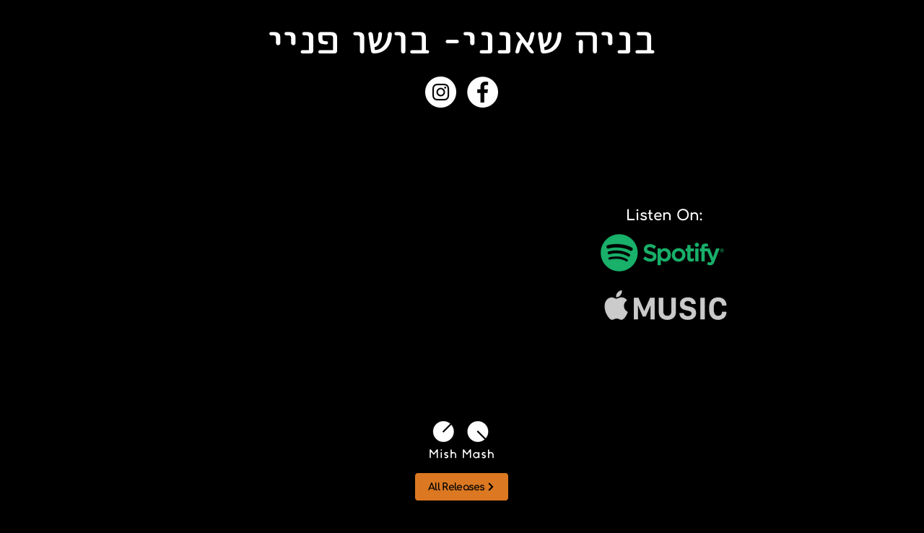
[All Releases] (461, 486)
